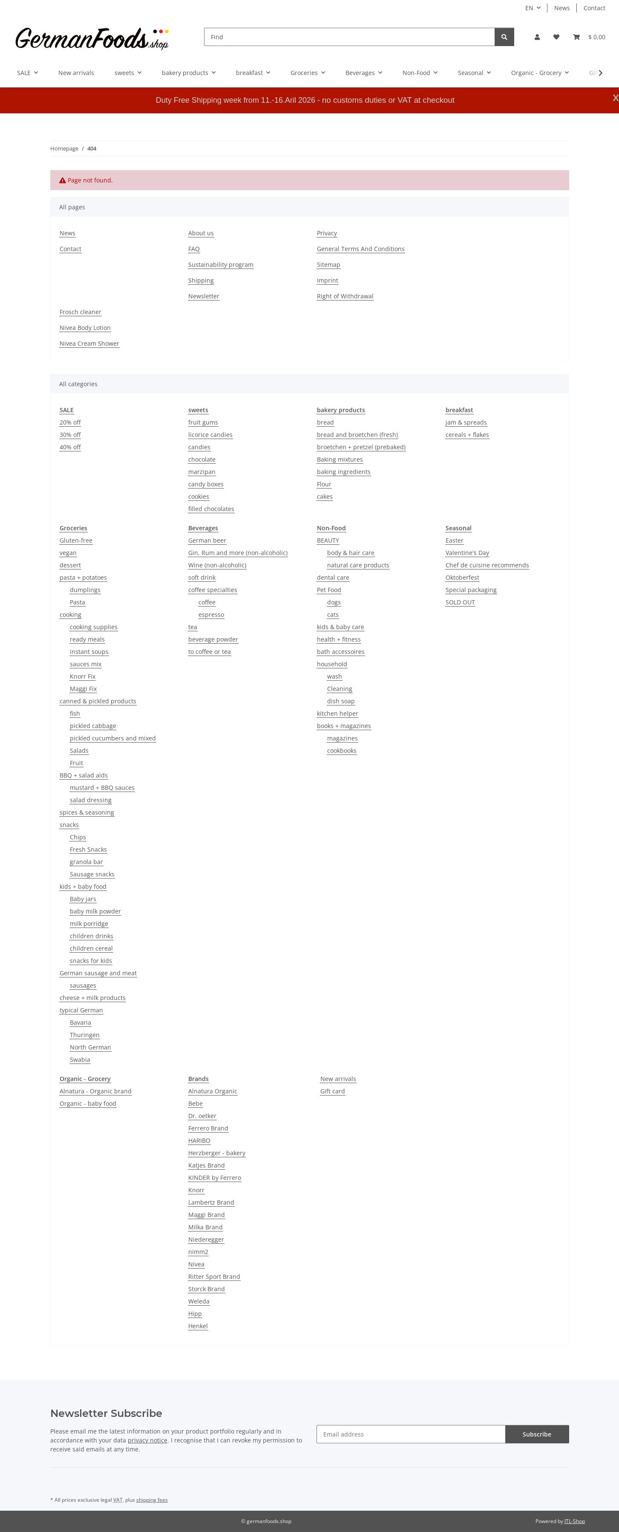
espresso (211, 614)
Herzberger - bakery (216, 1153)
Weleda (199, 1301)
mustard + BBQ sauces (102, 787)
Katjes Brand (206, 1165)
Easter (455, 540)
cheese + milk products (93, 998)
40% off (70, 447)
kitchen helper (337, 713)
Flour (324, 484)
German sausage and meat (98, 973)
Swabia (80, 1059)
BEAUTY (328, 540)
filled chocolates (211, 509)
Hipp (195, 1313)
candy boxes (206, 484)
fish (75, 713)
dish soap (341, 701)
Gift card (332, 1091)
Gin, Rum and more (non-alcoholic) (238, 553)
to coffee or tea (209, 651)
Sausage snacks (92, 874)
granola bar (86, 862)
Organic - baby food (88, 1103)
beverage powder (213, 639)
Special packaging (471, 590)
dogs (334, 602)
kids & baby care (340, 627)
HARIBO (199, 1140)
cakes (325, 496)
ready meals (87, 639)
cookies (198, 496)
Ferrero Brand (208, 1128)
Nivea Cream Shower (89, 343)
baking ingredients (344, 472)
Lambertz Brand (211, 1202)
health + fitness (339, 639)
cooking (70, 614)
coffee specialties (212, 590)
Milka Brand (205, 1227)
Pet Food (329, 590)
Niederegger (206, 1239)
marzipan (202, 472)
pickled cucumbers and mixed (113, 738)
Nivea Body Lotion (85, 328)
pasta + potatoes (83, 577)
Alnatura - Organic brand (96, 1091)
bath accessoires (341, 651)
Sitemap (328, 264)
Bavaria (80, 1022)
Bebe (195, 1103)
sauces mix (85, 664)
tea (192, 627)
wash (334, 676)
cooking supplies (94, 627)
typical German (81, 1010)
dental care (333, 577)
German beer (207, 540)
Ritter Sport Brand (214, 1276)
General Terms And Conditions (361, 249)
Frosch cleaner (80, 312)
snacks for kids (91, 961)
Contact (594, 8)
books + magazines (344, 726)
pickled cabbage (93, 726)
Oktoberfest (462, 577)
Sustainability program (220, 264)
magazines (342, 738)
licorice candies (210, 435)
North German (90, 1047)
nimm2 (198, 1252)
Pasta (77, 602)
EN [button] (529, 8)
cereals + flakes (467, 435)
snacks (69, 825)
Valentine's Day (467, 553)
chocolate (202, 459)
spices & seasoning (87, 812)
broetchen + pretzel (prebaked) (361, 447)
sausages (83, 985)
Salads (79, 750)
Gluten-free (76, 540)
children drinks (91, 936)
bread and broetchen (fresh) (357, 435)
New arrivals (338, 1079)
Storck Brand (206, 1289)
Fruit (76, 763)
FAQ (194, 249)
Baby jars (83, 899)
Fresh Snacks (88, 849)
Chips (78, 837)
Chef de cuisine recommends (487, 565)
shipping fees (152, 1499)
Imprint (327, 280)
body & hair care (350, 553)
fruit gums (203, 422)
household (332, 664)
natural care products (358, 565)
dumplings (85, 590)
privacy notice (147, 1440)
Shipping (201, 280)
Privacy (327, 233)
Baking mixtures (340, 459)
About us (201, 233)
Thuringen (85, 1035)
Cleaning (339, 689)
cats (333, 614)
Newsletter (203, 296)
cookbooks (342, 750)
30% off (70, 435)
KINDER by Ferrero (214, 1178)
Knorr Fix (82, 676)
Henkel (198, 1326)
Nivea (196, 1264)
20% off (70, 422)
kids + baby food (83, 886)
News (562, 8)
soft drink (202, 577)
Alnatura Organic (212, 1091)
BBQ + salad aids (84, 775)
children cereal (91, 948)
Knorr (196, 1190)
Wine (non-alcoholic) (217, 565)
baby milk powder (95, 911)
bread (325, 422)
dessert (70, 565)
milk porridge (89, 923)
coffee (207, 602)
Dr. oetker (202, 1116)
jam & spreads (466, 422)
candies (199, 447)
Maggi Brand (206, 1215)
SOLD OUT (460, 602)
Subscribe (537, 1434)
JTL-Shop (574, 1521)
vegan (68, 553)
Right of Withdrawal (345, 296)
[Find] (349, 37)
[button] (537, 37)
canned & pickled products (98, 701)
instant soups (89, 651)
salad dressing (91, 800)
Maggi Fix (83, 689)
